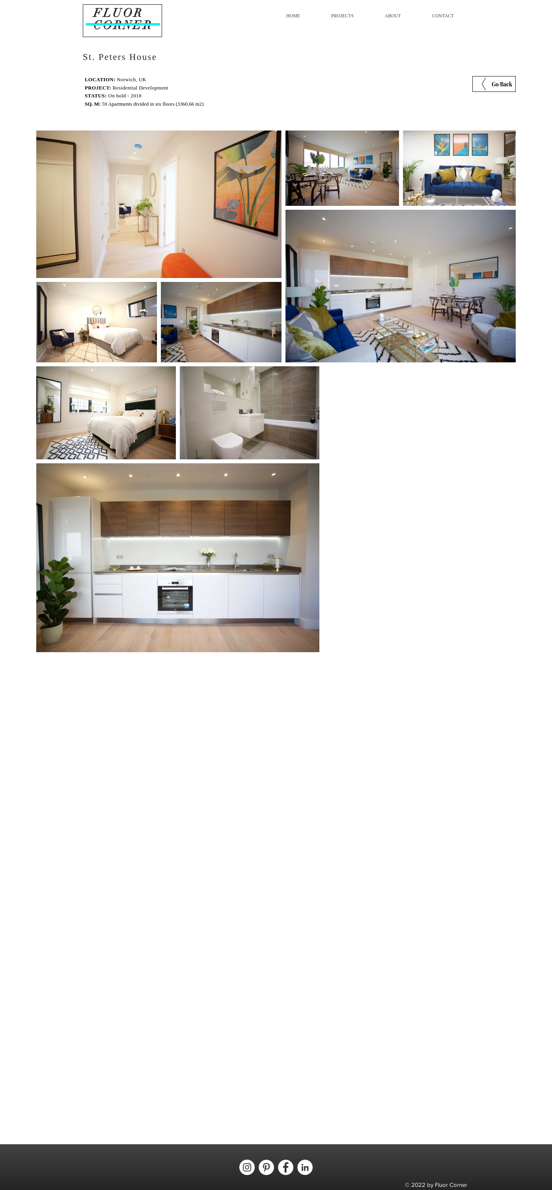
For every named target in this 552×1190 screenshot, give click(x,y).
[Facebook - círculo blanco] (285, 1167)
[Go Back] (494, 84)
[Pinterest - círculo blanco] (266, 1167)
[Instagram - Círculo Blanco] (247, 1167)
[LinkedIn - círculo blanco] (305, 1167)
